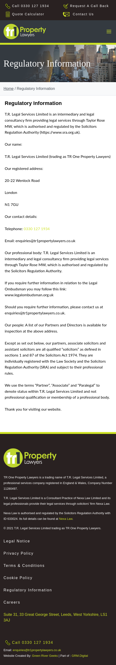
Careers (12, 602)
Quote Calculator (28, 14)
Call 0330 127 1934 (30, 6)
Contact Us (82, 14)
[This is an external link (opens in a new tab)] (30, 458)
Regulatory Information (28, 590)
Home (9, 89)
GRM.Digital (80, 655)
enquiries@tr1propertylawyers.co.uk (37, 650)
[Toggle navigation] (108, 31)
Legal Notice (17, 541)
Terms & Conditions (24, 566)
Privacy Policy (19, 553)
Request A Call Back (89, 6)
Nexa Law (65, 519)
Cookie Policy (18, 578)
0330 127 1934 (37, 228)
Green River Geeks (45, 655)
